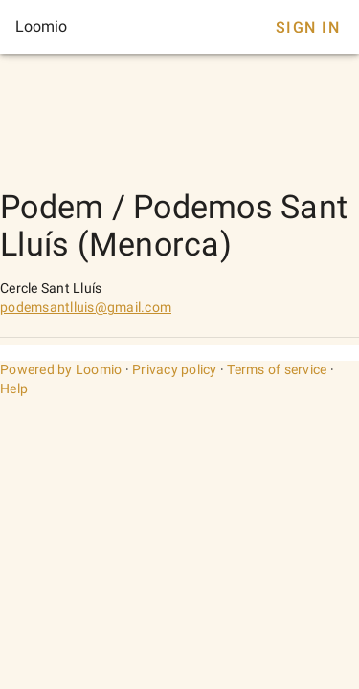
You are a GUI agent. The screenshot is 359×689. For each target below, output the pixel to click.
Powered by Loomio (61, 369)
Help (14, 388)
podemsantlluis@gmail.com (85, 307)
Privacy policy (174, 369)
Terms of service (276, 369)
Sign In (308, 27)
